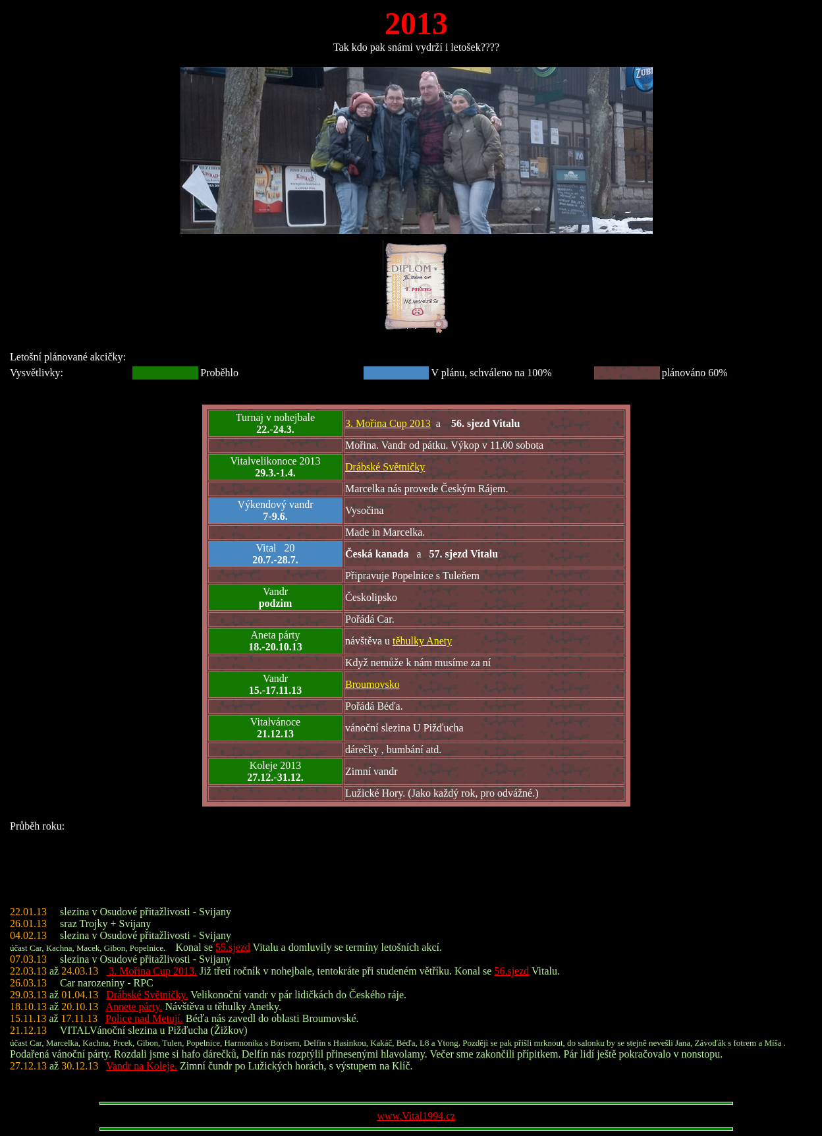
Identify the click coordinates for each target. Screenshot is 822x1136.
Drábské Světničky (385, 466)
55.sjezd (232, 947)
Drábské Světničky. (147, 994)
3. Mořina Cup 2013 (388, 423)
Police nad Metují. (144, 1018)
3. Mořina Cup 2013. (151, 971)
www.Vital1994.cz (416, 1116)
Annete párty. (133, 1006)
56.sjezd (511, 971)
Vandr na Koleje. (141, 1065)
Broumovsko (372, 684)
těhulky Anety (422, 640)
